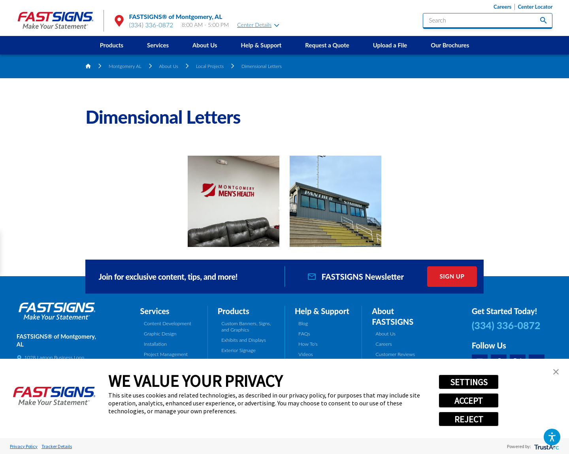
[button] (552, 437)
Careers (502, 7)
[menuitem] (111, 45)
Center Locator (535, 7)
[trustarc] (546, 446)
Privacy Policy (24, 446)
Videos (305, 354)
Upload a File (390, 45)
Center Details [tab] (258, 24)
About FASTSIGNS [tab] (392, 316)
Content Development (167, 323)
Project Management (166, 354)
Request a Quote (327, 45)
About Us (204, 45)
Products (111, 45)
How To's (307, 344)
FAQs (304, 334)
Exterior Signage (238, 350)
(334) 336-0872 (151, 24)
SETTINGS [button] (469, 382)
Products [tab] (233, 311)
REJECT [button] (468, 419)
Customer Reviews (395, 354)
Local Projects (210, 66)
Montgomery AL (125, 66)
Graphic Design (160, 334)
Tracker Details (56, 446)
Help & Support (261, 45)
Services (158, 45)
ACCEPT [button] (468, 400)
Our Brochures (450, 45)
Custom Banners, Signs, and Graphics (246, 326)
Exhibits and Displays (243, 340)
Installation (155, 344)
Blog (303, 323)
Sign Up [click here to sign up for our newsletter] (451, 276)
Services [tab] (155, 311)
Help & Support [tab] (322, 311)
